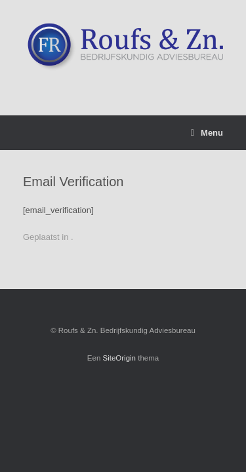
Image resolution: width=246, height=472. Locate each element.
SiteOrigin (119, 358)
